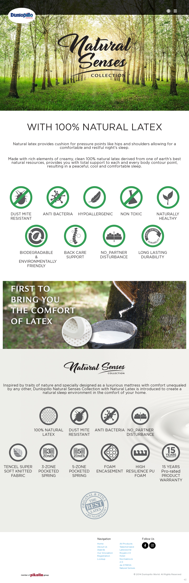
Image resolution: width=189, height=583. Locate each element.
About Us (102, 547)
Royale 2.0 (125, 553)
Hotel (122, 556)
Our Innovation (105, 553)
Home (100, 544)
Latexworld (125, 550)
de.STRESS (125, 565)
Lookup (101, 559)
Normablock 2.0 (126, 560)
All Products (126, 544)
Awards (101, 550)
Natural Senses (127, 568)
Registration (103, 556)
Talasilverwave (127, 547)
